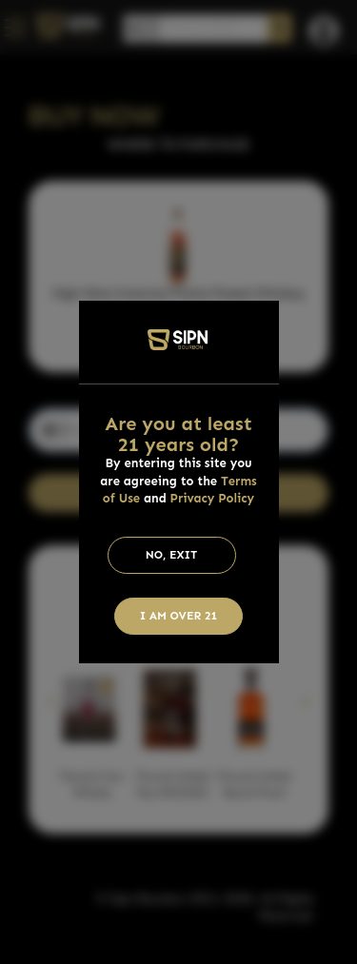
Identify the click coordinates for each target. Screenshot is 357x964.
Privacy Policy (212, 498)
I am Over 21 (179, 615)
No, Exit (172, 554)
